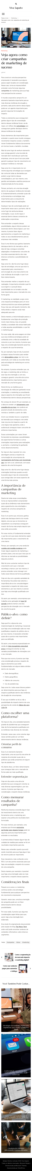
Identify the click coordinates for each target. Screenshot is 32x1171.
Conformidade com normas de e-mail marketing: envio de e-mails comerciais (16, 1073)
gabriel (3, 72)
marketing (26, 942)
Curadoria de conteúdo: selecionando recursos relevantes (16, 1149)
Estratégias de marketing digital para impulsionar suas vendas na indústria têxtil (16, 1027)
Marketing (4, 50)
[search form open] (16, 4)
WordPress (21, 1168)
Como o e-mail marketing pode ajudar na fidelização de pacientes (16, 1117)
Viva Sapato (16, 7)
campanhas (11, 942)
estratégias (21, 126)
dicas (18, 942)
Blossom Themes (21, 1166)
